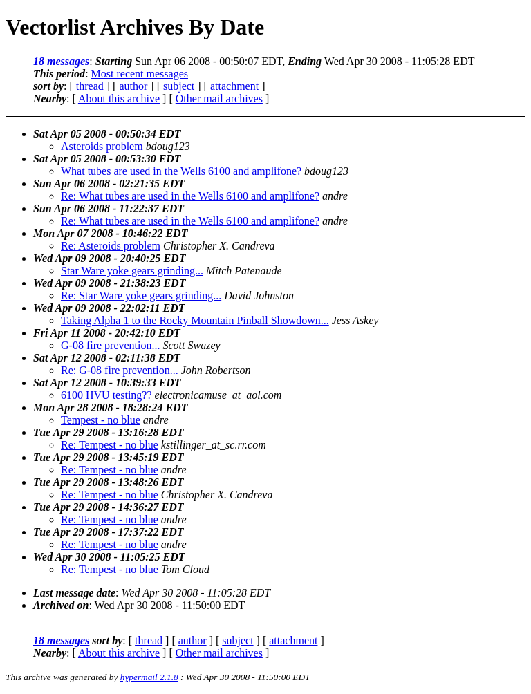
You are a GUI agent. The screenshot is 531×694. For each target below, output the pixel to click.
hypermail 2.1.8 (149, 677)
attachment (234, 86)
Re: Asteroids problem (110, 246)
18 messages (61, 61)
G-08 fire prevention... (110, 345)
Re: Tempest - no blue (109, 445)
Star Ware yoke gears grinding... (132, 270)
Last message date (74, 593)
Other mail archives (219, 98)
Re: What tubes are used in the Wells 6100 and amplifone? (190, 196)
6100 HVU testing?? (106, 395)
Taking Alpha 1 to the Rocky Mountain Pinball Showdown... (195, 320)
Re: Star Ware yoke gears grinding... (141, 295)
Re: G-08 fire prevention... (119, 370)
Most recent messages (139, 73)
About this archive (119, 98)
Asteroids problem (102, 146)
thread (90, 86)
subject (178, 86)
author (133, 86)
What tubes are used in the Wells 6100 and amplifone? (181, 171)
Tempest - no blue (100, 420)
